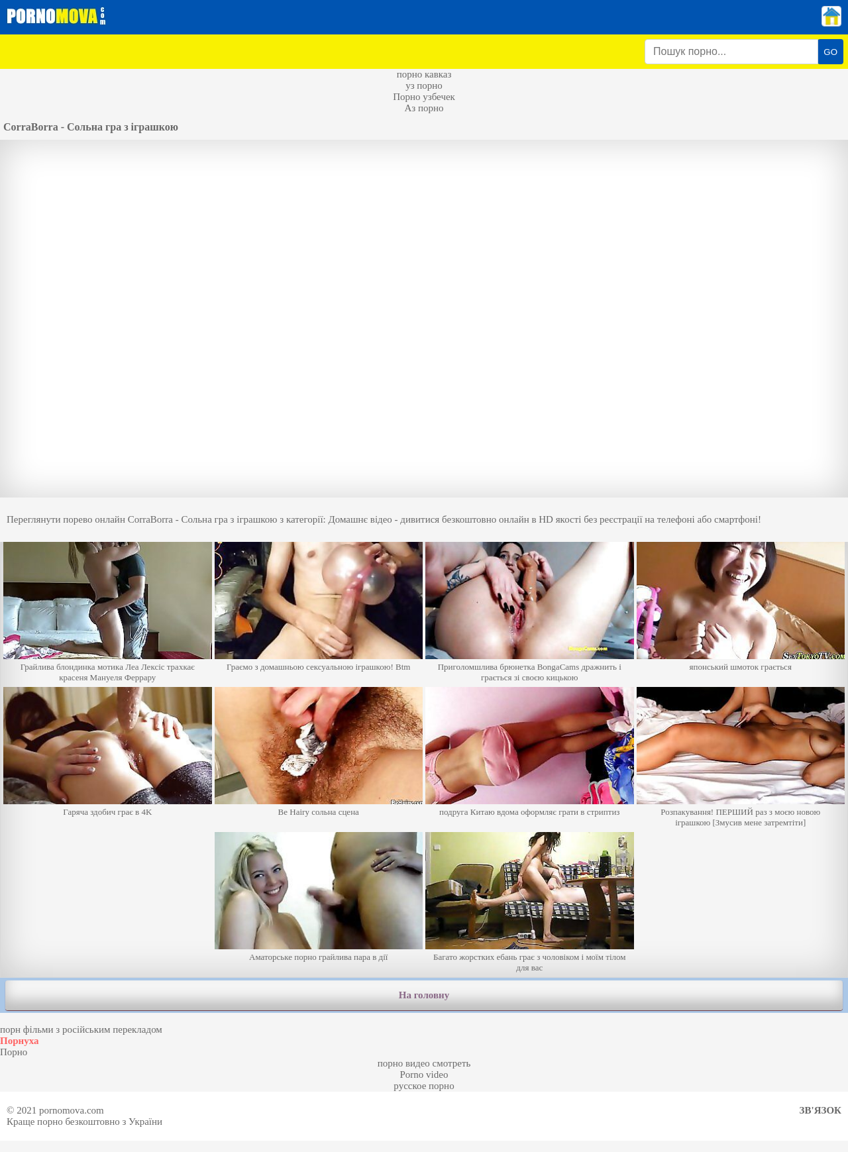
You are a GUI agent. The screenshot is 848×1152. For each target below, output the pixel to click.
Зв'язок (820, 1110)
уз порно (424, 85)
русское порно (424, 1085)
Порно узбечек (424, 96)
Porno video (424, 1074)
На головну (424, 995)
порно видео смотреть (424, 1063)
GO (830, 52)
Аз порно (423, 108)
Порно (13, 1052)
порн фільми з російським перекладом (81, 1029)
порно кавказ (424, 74)
